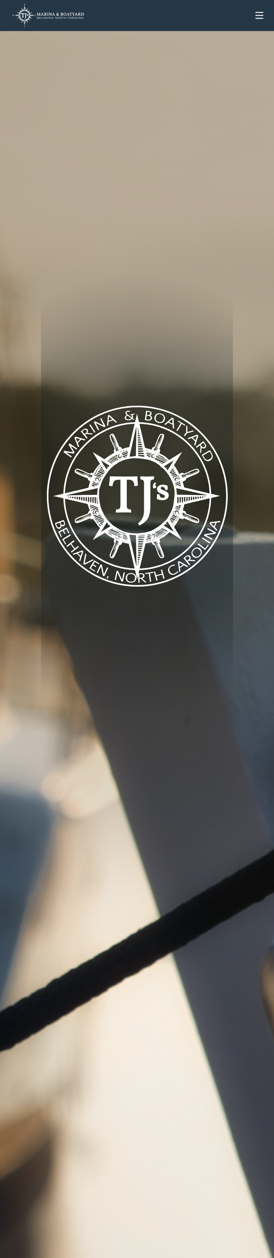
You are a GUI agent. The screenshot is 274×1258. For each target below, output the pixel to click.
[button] (259, 15)
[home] (128, 15)
